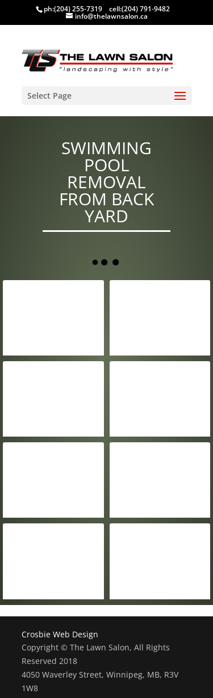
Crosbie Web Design (60, 634)
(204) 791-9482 (146, 9)
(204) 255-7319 (78, 9)
